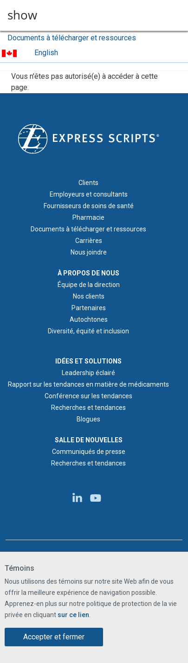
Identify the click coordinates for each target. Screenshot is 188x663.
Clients (88, 182)
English (46, 52)
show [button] (22, 15)
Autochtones (89, 319)
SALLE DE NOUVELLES (89, 440)
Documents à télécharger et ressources (71, 37)
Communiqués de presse (88, 451)
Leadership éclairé (88, 372)
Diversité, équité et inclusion (88, 331)
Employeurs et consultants (89, 194)
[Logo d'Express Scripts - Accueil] (88, 138)
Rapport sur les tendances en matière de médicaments (88, 384)
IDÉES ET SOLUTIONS (88, 361)
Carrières (88, 240)
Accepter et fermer (53, 636)
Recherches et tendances (88, 407)
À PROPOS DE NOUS (88, 273)
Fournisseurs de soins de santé (89, 206)
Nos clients (88, 296)
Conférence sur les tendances (88, 396)
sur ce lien (73, 614)
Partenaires (88, 308)
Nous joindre (89, 252)
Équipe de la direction (89, 284)
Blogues (88, 419)
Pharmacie (88, 217)
